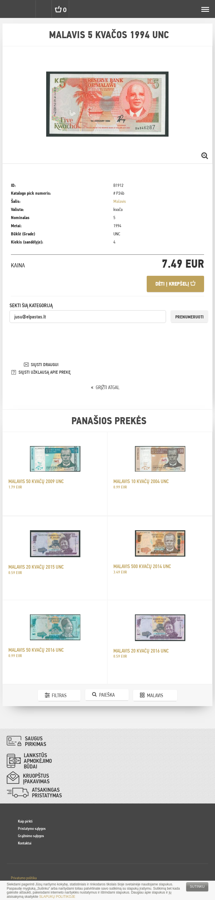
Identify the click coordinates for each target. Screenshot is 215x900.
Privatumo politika (24, 878)
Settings (27, 9)
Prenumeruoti (189, 317)
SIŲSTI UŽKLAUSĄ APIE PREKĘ (44, 372)
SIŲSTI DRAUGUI (45, 364)
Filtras (59, 695)
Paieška (107, 695)
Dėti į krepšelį (175, 284)
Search (44, 9)
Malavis (119, 201)
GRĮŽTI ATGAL (108, 387)
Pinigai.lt (9, 9)
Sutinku (197, 886)
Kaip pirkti (25, 821)
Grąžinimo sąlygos (31, 836)
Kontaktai (24, 843)
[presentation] (52, 334)
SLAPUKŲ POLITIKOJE (57, 897)
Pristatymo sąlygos (32, 828)
